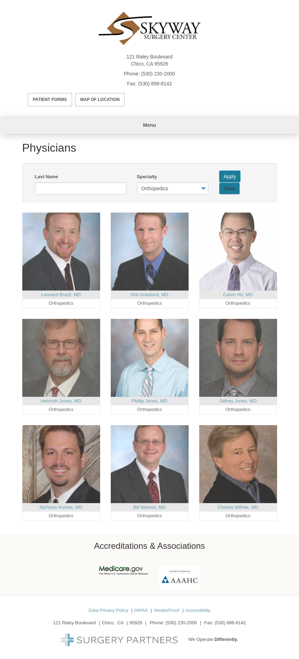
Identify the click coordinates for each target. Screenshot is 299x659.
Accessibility (198, 610)
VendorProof (166, 610)
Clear (229, 188)
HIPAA (141, 610)
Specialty (147, 176)
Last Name (46, 176)
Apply (230, 176)
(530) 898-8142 (155, 83)
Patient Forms (50, 99)
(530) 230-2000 (158, 74)
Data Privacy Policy (108, 610)
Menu (149, 125)
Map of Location (100, 99)
